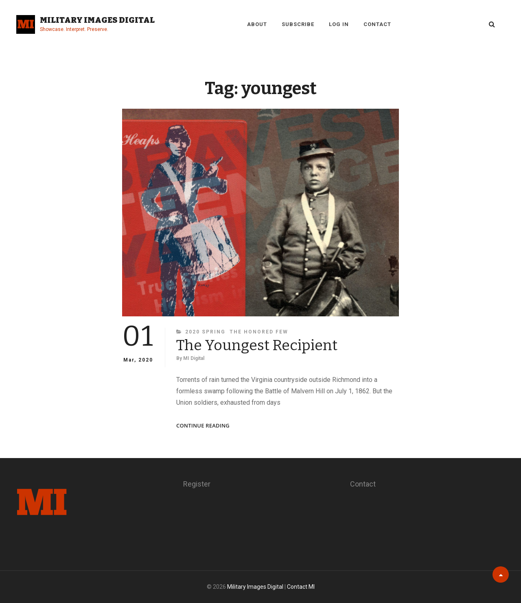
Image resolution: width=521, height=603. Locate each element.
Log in (339, 24)
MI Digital (193, 358)
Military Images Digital (97, 20)
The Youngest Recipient (256, 345)
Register (196, 484)
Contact (377, 24)
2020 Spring (205, 332)
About (257, 24)
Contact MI (301, 586)
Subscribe (298, 24)
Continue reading (203, 425)
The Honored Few (259, 332)
